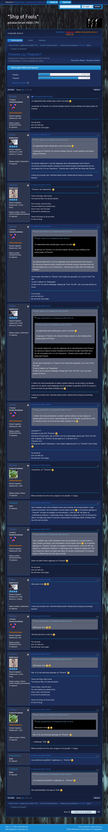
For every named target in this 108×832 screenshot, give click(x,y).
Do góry (11, 798)
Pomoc (81, 826)
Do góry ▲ (99, 826)
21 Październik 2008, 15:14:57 (41, 306)
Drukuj (97, 90)
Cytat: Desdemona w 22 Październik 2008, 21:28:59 (53, 774)
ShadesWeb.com (23, 829)
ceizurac (13, 185)
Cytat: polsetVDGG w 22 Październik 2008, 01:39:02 (53, 621)
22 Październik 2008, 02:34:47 (41, 616)
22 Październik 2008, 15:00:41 (41, 654)
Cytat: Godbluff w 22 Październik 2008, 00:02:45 (52, 535)
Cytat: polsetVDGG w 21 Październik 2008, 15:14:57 (53, 410)
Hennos (13, 465)
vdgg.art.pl (70, 32)
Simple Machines (23, 826)
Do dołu (11, 90)
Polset (12, 135)
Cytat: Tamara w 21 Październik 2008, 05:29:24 (51, 140)
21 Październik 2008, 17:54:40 (41, 404)
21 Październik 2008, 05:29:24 (43, 96)
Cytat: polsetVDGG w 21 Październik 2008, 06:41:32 (53, 232)
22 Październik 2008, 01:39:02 (41, 579)
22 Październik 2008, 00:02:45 (41, 503)
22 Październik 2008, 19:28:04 (41, 709)
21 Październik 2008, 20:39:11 (41, 465)
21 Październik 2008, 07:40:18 (41, 185)
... (29, 90)
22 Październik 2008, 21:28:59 (41, 755)
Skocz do (67, 812)
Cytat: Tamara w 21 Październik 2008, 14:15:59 (51, 311)
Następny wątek (93, 60)
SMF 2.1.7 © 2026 (11, 826)
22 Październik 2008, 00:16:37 (41, 529)
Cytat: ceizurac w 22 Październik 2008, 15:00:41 (52, 715)
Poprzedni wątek (78, 60)
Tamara (13, 96)
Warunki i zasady (89, 826)
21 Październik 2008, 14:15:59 (41, 226)
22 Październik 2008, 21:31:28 (41, 769)
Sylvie (88, 45)
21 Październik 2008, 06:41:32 (41, 134)
